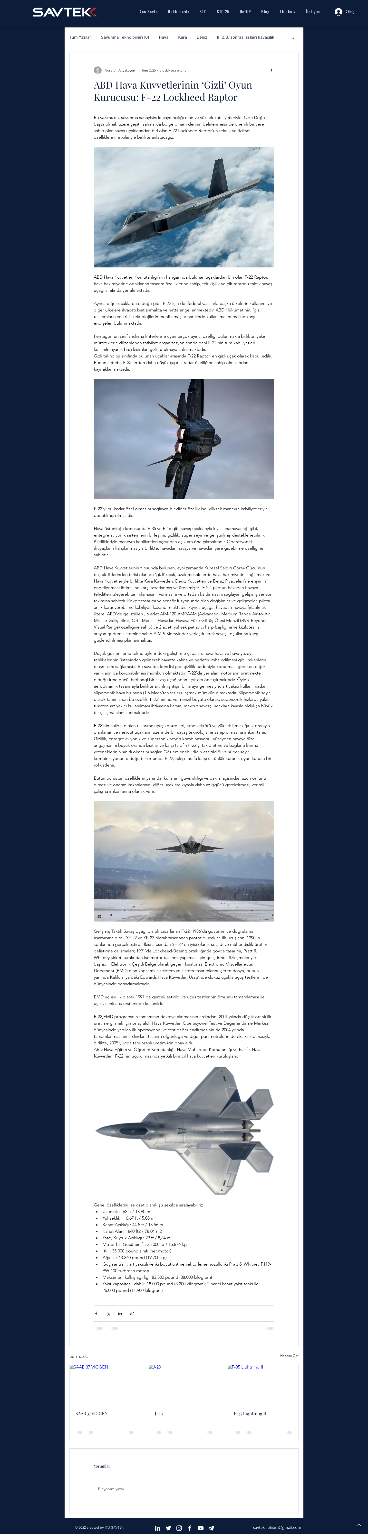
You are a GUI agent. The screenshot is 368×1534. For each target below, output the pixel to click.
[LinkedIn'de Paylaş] (120, 1313)
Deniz (202, 37)
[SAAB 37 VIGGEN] (105, 1384)
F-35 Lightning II (250, 1413)
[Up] (359, 1525)
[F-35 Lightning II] (263, 1384)
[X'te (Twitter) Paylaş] (108, 1313)
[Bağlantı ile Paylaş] (132, 1313)
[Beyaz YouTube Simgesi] (200, 1528)
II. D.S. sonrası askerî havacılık (245, 37)
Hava (163, 37)
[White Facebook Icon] (190, 1528)
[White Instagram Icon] (179, 1528)
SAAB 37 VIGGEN (92, 1413)
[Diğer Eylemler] (271, 70)
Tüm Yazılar (80, 37)
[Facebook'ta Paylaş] (96, 1313)
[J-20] (184, 1384)
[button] (292, 37)
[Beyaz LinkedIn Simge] (157, 1528)
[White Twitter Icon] (168, 1528)
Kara (182, 37)
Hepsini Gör (289, 1355)
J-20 (159, 1413)
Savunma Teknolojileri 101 (125, 37)
